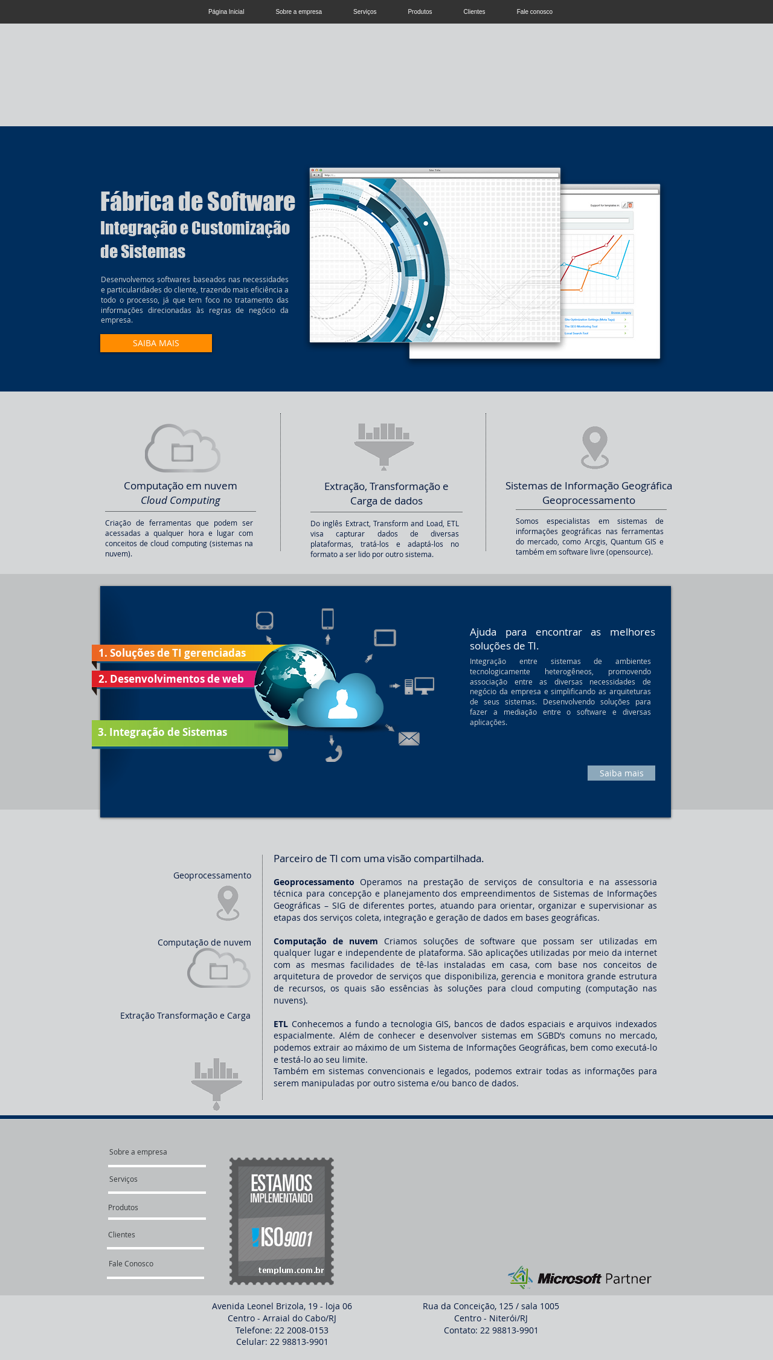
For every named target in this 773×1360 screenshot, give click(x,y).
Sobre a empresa (298, 11)
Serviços (364, 11)
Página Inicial (226, 11)
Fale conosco (535, 11)
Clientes (474, 11)
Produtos (420, 11)
